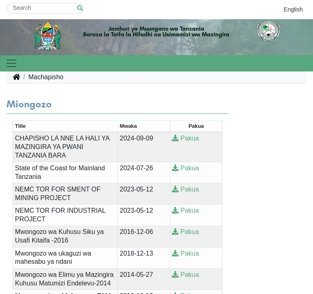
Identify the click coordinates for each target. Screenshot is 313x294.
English (293, 9)
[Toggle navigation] (11, 63)
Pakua (185, 138)
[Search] (45, 8)
